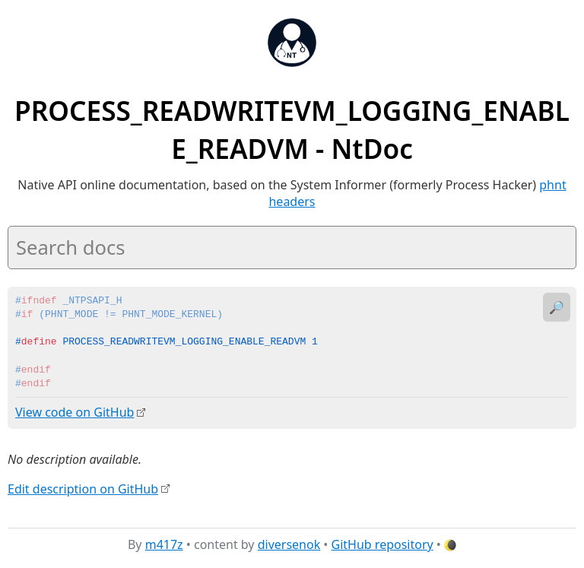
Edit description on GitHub (83, 488)
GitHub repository (382, 544)
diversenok (289, 544)
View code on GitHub (74, 412)
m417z (164, 544)
